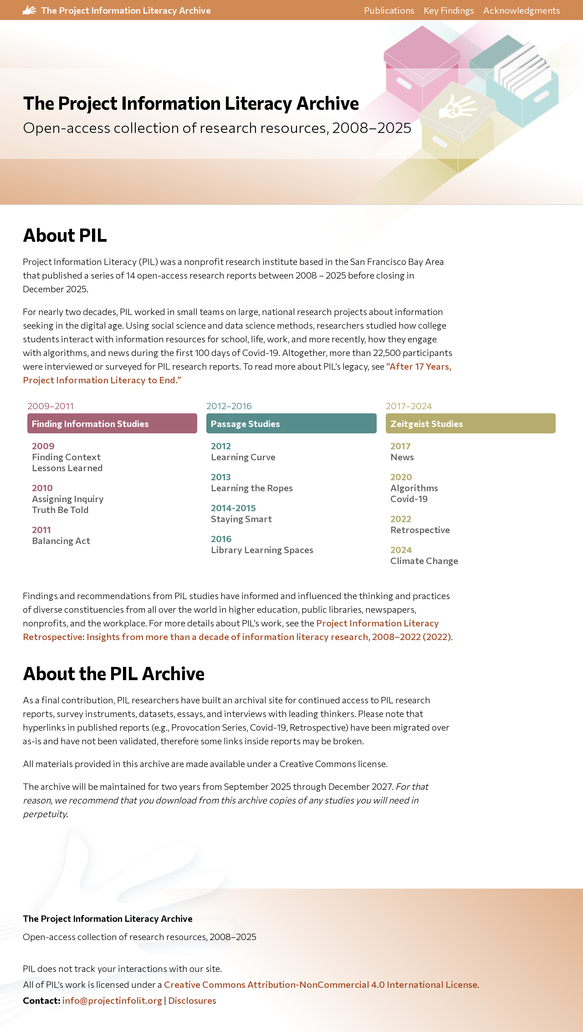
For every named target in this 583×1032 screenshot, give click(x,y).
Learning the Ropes (252, 487)
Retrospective (420, 529)
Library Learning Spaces (262, 549)
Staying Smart (241, 518)
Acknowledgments (521, 10)
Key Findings (449, 10)
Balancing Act (61, 540)
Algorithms (414, 487)
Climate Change (424, 560)
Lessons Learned (67, 467)
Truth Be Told (60, 509)
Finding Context (66, 456)
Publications (389, 10)
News (402, 456)
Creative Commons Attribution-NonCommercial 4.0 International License (320, 984)
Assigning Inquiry (68, 498)
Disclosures (192, 1000)
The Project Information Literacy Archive (126, 10)
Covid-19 (409, 498)
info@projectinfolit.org (112, 1000)
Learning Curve (243, 456)
